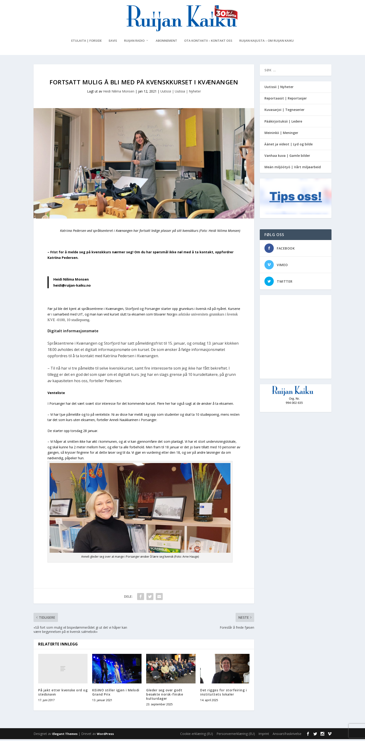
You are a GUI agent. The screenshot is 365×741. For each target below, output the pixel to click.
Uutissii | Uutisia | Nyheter (180, 93)
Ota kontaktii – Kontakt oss (208, 43)
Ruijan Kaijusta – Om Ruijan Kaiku (266, 43)
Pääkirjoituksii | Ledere (283, 123)
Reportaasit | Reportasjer (285, 100)
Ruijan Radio (134, 43)
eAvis (113, 43)
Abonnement (166, 43)
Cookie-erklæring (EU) (196, 735)
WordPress (105, 736)
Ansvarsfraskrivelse (287, 735)
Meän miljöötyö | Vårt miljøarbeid (292, 169)
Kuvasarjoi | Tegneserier (284, 111)
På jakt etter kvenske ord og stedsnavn (63, 694)
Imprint (263, 735)
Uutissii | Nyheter (279, 88)
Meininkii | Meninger (281, 134)
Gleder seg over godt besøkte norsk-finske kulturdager (164, 696)
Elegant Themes (65, 736)
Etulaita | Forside (86, 43)
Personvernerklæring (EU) (235, 735)
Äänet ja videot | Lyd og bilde (288, 146)
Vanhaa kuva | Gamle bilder (287, 157)
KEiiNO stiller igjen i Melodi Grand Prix (115, 694)
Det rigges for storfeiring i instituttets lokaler (223, 694)
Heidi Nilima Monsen (118, 93)
